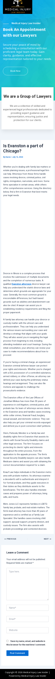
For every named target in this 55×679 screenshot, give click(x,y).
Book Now (15, 71)
